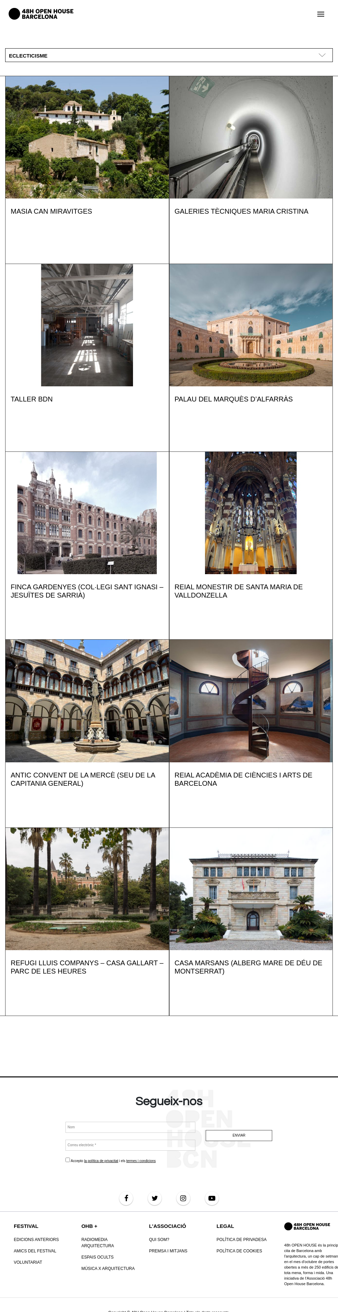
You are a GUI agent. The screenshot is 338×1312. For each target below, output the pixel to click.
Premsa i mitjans (168, 1251)
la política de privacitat (101, 1161)
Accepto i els (110, 1160)
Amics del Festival (35, 1251)
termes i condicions (141, 1161)
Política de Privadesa (242, 1239)
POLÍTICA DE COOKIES (239, 1251)
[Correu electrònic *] (130, 1145)
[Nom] (130, 1127)
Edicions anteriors (36, 1239)
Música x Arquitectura (108, 1268)
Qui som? (159, 1239)
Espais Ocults (97, 1257)
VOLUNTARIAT (28, 1262)
